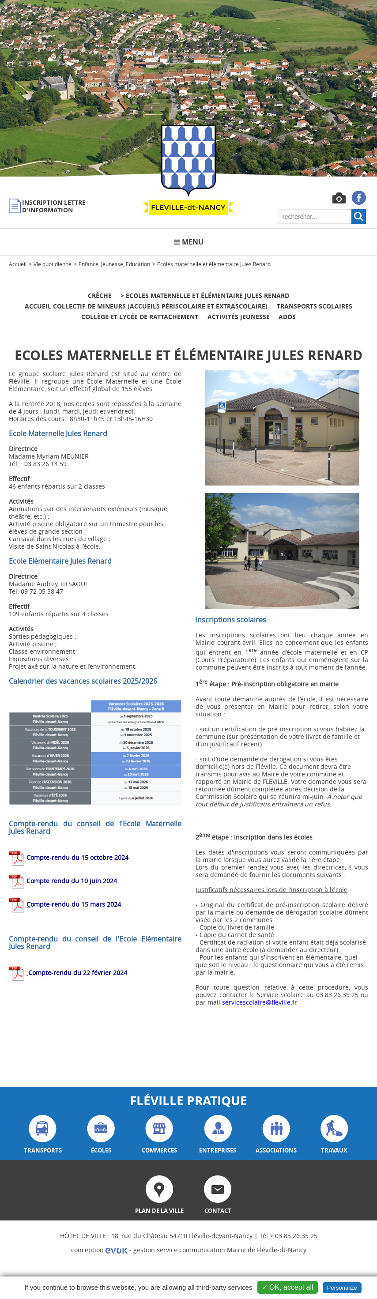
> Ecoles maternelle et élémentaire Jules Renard (205, 295)
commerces (159, 1134)
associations (276, 1134)
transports (43, 1134)
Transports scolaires (314, 306)
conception (99, 1250)
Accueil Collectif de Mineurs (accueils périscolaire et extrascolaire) (146, 306)
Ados (287, 317)
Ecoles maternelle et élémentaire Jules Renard (214, 263)
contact (217, 1195)
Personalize (342, 1287)
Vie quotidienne (53, 263)
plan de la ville (159, 1195)
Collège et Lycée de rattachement (139, 317)
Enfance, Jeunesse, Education (114, 263)
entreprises (217, 1134)
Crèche (100, 295)
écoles (101, 1134)
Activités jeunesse (238, 317)
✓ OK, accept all (287, 1287)
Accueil (17, 263)
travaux (334, 1134)
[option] (188, 88)
